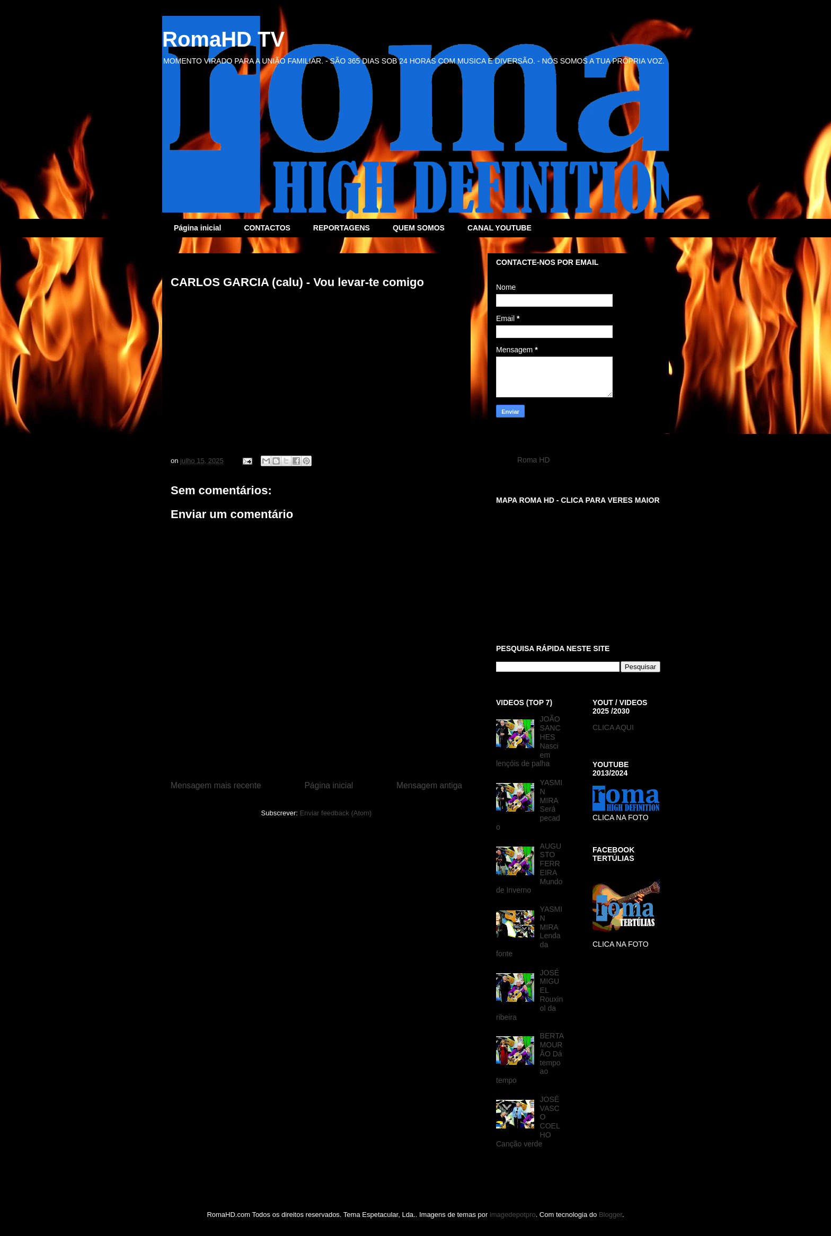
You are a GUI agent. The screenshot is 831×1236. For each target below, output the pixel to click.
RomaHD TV (223, 39)
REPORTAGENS (341, 228)
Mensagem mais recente (216, 785)
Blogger (610, 1215)
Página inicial (197, 228)
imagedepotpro (513, 1215)
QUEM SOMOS (419, 228)
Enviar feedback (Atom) (336, 813)
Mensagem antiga (429, 785)
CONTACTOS (267, 228)
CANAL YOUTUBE (499, 228)
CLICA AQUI (613, 727)
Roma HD (533, 460)
